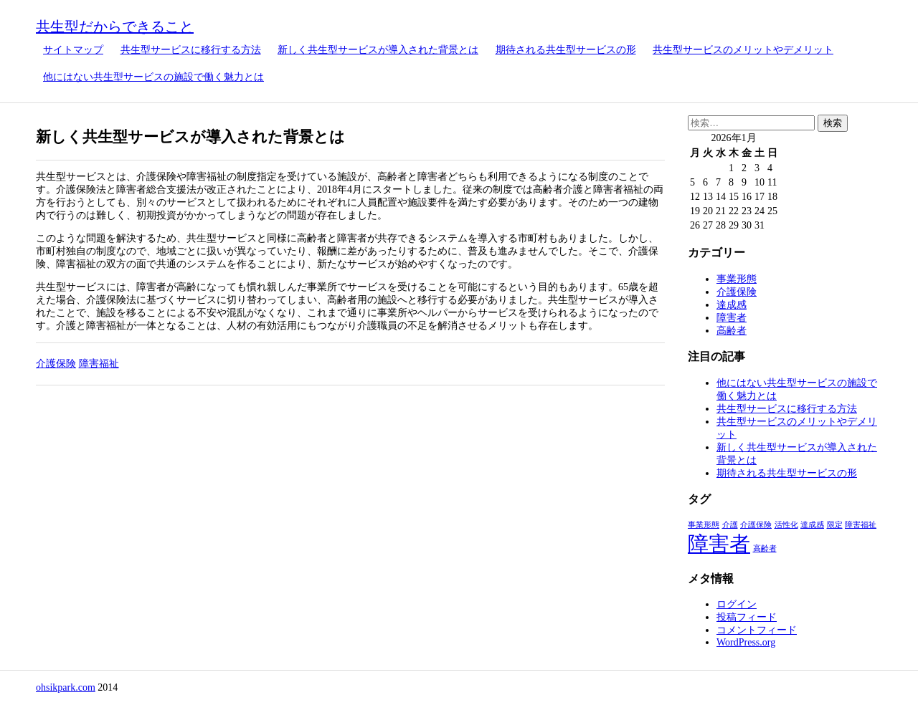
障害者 (731, 317)
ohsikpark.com (65, 687)
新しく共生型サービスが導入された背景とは (378, 49)
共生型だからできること (115, 26)
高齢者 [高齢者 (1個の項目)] (765, 548)
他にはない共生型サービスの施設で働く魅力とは (153, 77)
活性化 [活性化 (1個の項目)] (786, 525)
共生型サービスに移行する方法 (190, 49)
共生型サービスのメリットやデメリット (743, 49)
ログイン (736, 604)
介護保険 (56, 363)
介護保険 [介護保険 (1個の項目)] (756, 525)
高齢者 (731, 330)
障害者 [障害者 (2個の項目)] (719, 543)
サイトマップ (73, 49)
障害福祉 (99, 363)
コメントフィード (756, 630)
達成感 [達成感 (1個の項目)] (812, 525)
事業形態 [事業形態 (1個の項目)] (703, 525)
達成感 (731, 304)
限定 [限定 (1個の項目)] (835, 525)
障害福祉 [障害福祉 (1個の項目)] (860, 525)
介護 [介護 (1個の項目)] (730, 525)
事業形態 (736, 279)
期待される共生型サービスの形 (566, 49)
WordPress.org (745, 642)
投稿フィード (746, 617)
